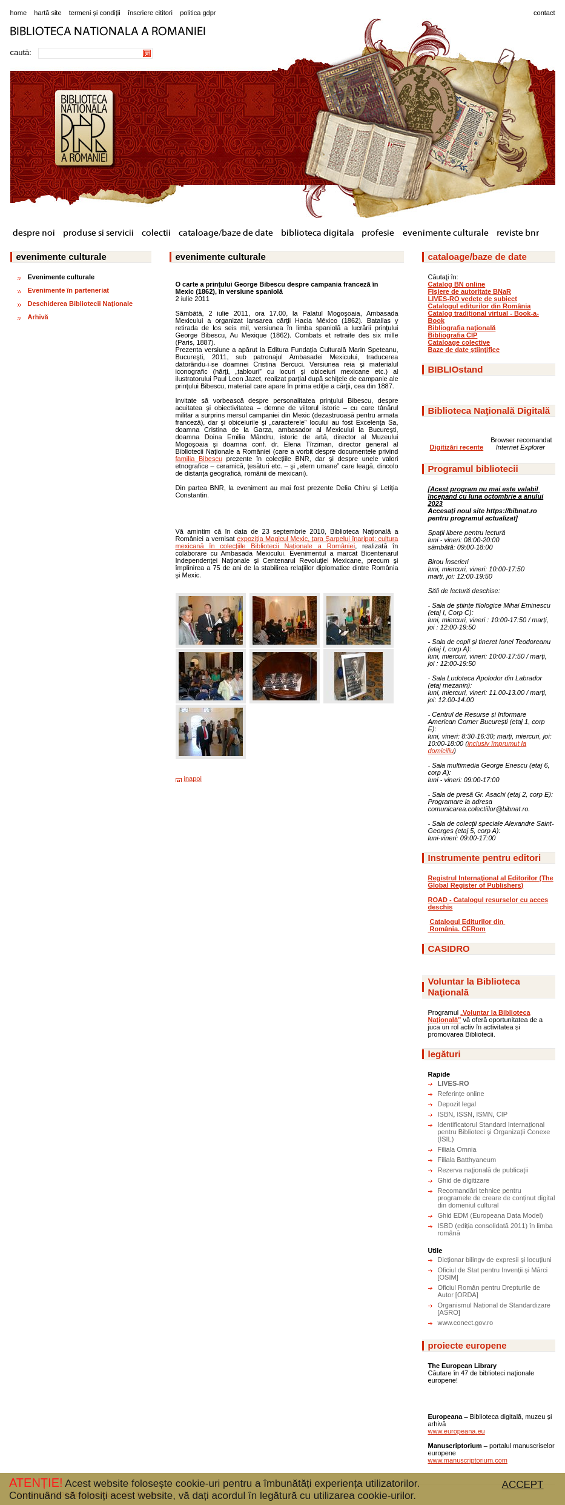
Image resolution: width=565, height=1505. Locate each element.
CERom (473, 928)
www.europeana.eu (456, 1431)
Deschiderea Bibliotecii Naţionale (80, 303)
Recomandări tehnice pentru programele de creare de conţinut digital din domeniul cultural (496, 1198)
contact (544, 12)
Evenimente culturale (61, 277)
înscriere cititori (150, 12)
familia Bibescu (199, 458)
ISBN (446, 1114)
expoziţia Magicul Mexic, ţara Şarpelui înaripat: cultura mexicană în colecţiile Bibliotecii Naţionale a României (287, 542)
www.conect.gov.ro (466, 1322)
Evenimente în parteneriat (69, 290)
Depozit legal (457, 1104)
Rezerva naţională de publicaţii (483, 1170)
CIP (502, 1114)
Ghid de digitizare (464, 1180)
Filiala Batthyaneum (467, 1159)
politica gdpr (198, 12)
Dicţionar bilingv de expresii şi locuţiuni (495, 1259)
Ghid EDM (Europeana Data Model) (490, 1215)
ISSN (464, 1114)
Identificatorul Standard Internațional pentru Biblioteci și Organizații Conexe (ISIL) (494, 1132)
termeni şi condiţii (95, 12)
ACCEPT (523, 1484)
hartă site (47, 12)
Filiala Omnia (457, 1149)
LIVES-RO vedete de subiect (472, 298)
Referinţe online (461, 1093)
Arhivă (38, 317)
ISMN (484, 1114)
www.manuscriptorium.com (467, 1460)
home (18, 12)
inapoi (193, 778)
